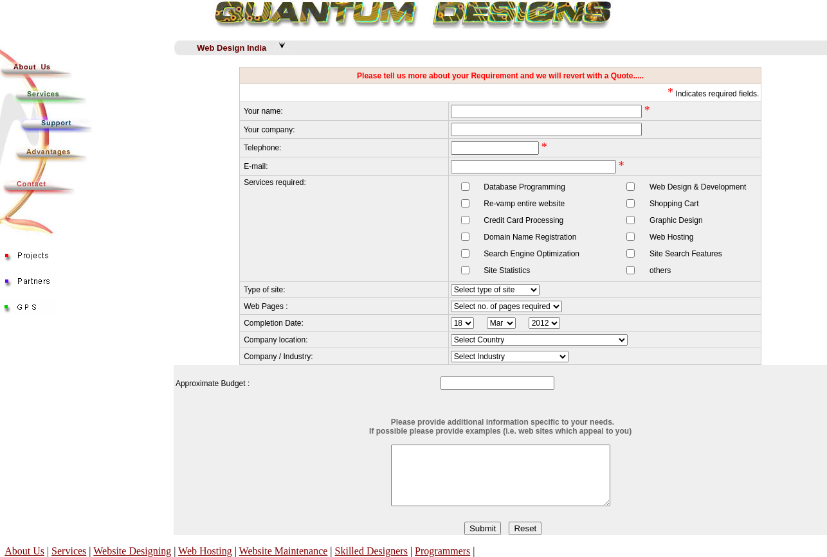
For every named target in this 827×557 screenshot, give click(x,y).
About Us (24, 550)
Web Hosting (205, 550)
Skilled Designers (371, 550)
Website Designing (132, 550)
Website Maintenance (283, 550)
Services (68, 550)
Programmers (442, 550)
